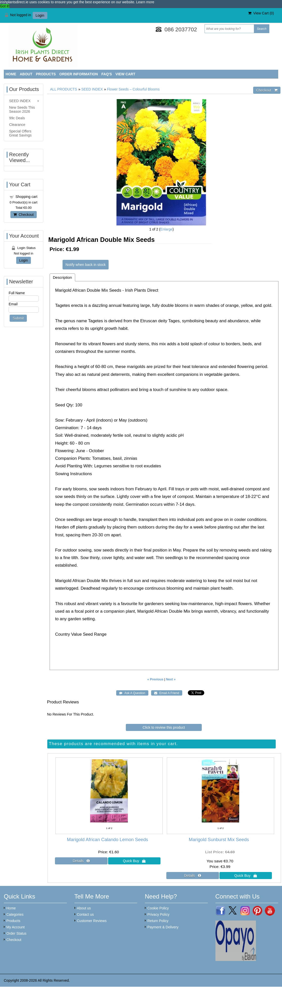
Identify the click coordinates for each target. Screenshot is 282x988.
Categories (15, 914)
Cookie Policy (158, 908)
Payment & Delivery (162, 927)
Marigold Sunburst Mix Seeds (219, 839)
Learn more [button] (145, 2)
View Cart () (261, 13)
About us (84, 908)
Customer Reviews (92, 921)
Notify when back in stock (86, 264)
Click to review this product (164, 727)
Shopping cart (26, 197)
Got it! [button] (4, 6)
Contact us (85, 914)
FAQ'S (107, 74)
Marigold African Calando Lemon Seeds (107, 839)
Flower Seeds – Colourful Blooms (133, 89)
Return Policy (157, 921)
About (26, 74)
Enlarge (166, 229)
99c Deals (17, 118)
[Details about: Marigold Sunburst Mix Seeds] (192, 875)
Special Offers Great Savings (20, 133)
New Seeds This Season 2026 (22, 109)
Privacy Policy (158, 914)
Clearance (17, 125)
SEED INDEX (92, 89)
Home (11, 74)
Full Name (17, 293)
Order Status (16, 933)
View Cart (125, 74)
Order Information (78, 74)
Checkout (23, 214)
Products (46, 74)
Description (62, 277)
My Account (15, 927)
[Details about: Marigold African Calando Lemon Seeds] (81, 860)
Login (40, 15)
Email (13, 304)
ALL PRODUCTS (63, 89)
